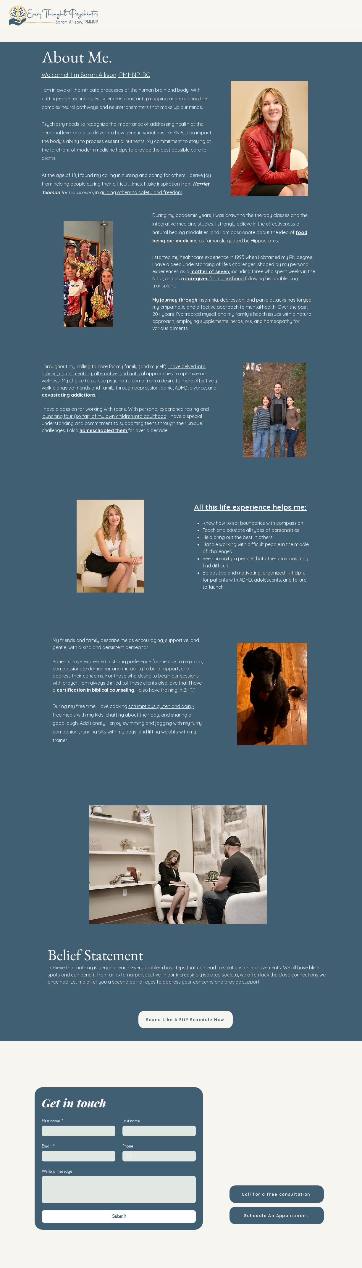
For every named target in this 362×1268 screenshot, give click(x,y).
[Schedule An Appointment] (277, 1215)
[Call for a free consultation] (277, 1194)
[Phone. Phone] (165, 1156)
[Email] (77, 1156)
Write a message (57, 1171)
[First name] (77, 1131)
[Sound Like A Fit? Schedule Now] (185, 1019)
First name (53, 1120)
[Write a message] (119, 1189)
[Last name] (157, 1131)
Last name (131, 1120)
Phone (127, 1145)
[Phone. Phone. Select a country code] (132, 1156)
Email (48, 1145)
